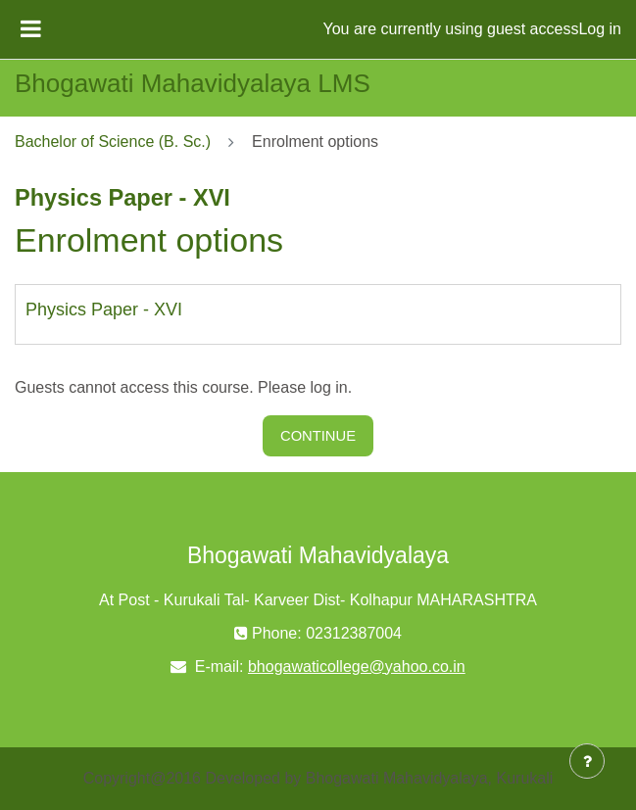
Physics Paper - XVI (103, 309)
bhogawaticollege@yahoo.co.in (356, 666)
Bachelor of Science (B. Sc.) (113, 141)
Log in (599, 29)
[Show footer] (587, 761)
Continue (318, 436)
